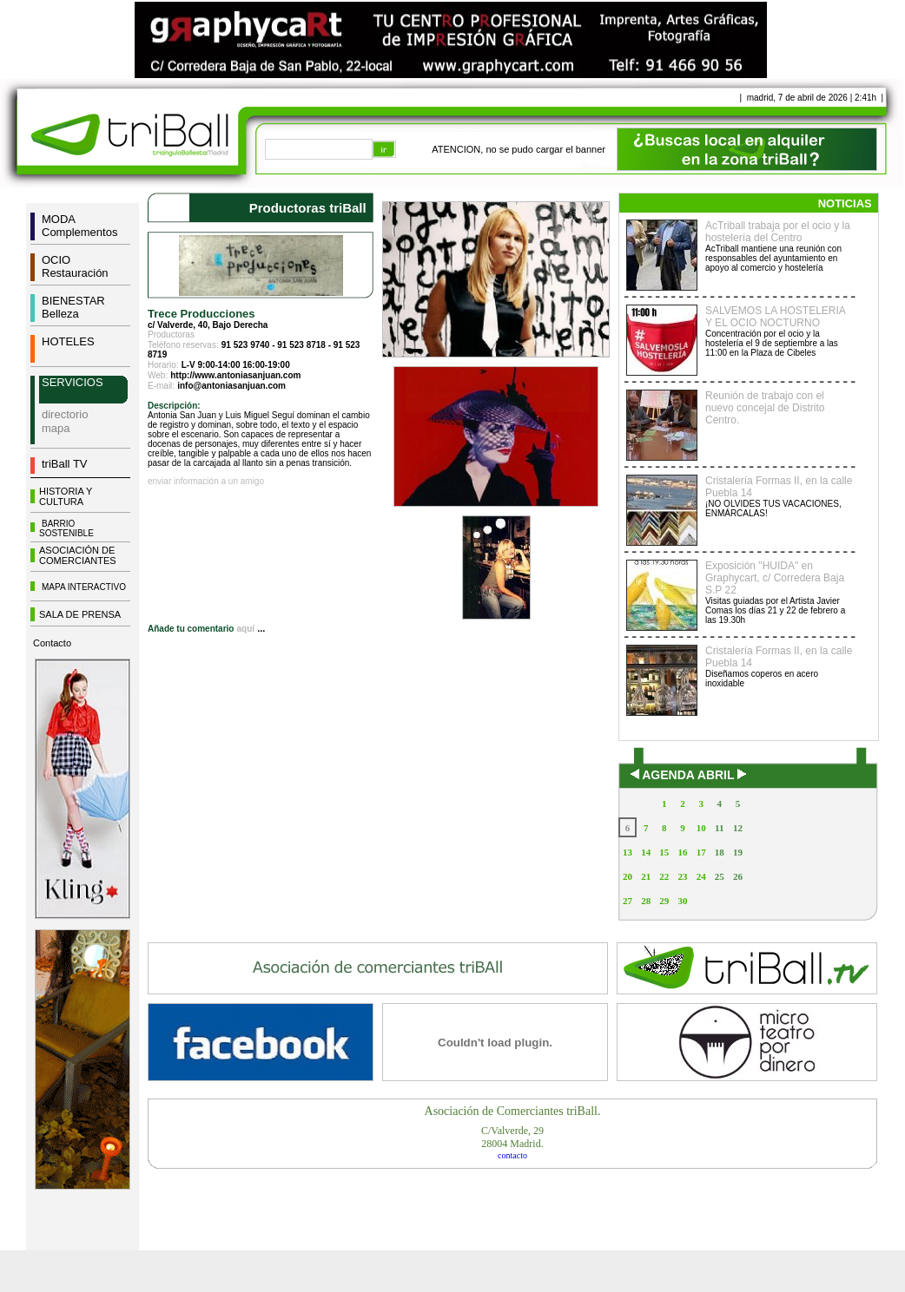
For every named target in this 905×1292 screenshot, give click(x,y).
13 (627, 852)
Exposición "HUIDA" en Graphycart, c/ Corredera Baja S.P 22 (774, 578)
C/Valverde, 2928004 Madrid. (512, 1137)
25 (719, 876)
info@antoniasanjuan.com (231, 385)
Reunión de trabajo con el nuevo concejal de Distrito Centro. (764, 408)
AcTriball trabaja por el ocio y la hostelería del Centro (777, 232)
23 (682, 876)
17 (701, 852)
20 (627, 876)
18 (719, 852)
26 (738, 876)
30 (682, 900)
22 (664, 876)
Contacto (52, 643)
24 (701, 876)
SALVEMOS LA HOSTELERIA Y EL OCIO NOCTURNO (775, 317)
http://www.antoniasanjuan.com (235, 375)
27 (627, 900)
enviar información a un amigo (206, 481)
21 (646, 876)
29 (664, 900)
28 (646, 900)
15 (664, 852)
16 (682, 852)
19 (738, 852)
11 (719, 828)
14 (646, 852)
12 (738, 828)
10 (701, 828)
